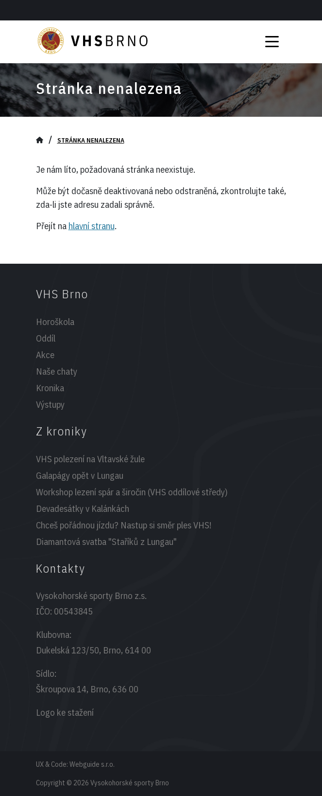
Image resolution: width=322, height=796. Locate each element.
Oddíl (45, 338)
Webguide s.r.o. (92, 764)
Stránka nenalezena (90, 140)
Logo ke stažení (65, 712)
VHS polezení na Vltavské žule (90, 459)
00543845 (73, 611)
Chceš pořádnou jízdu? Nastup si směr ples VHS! (123, 525)
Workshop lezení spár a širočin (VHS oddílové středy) (132, 492)
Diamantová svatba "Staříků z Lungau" (106, 541)
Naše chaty (56, 371)
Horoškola (55, 321)
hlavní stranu (91, 226)
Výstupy (50, 404)
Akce (45, 355)
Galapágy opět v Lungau (79, 475)
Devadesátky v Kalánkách (82, 508)
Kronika (50, 388)
